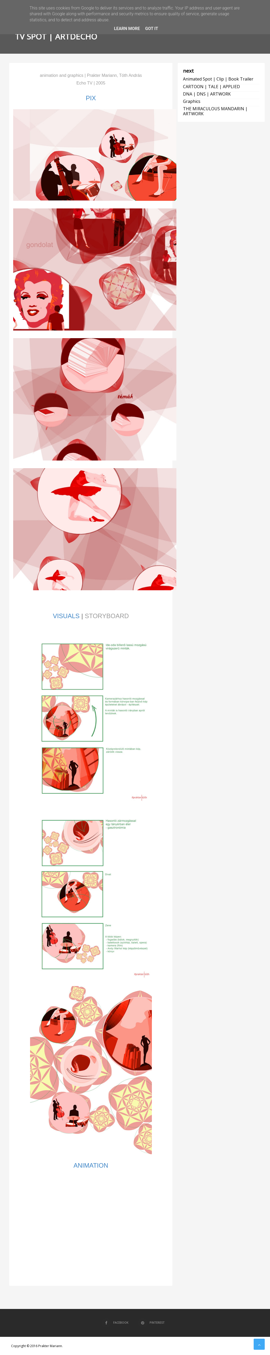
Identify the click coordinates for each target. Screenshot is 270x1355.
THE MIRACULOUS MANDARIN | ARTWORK (215, 111)
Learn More (127, 28)
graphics (191, 101)
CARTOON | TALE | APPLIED (211, 86)
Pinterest (151, 1322)
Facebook (115, 1322)
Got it (151, 28)
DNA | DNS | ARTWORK (207, 94)
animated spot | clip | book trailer (218, 79)
